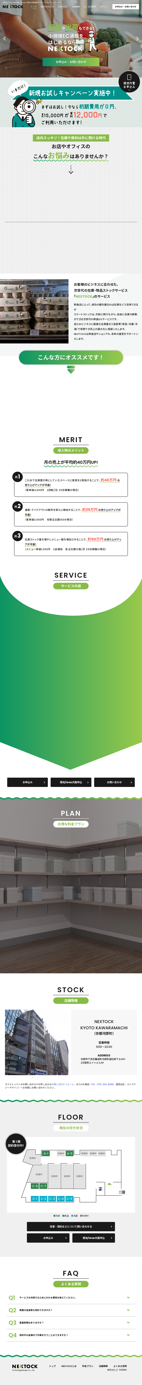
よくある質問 (90, 6)
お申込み (34, 782)
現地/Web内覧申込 (74, 782)
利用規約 (123, 1369)
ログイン (104, 6)
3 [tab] (38, 1077)
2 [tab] (35, 1077)
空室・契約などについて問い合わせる (81, 1226)
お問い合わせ (119, 782)
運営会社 (111, 1369)
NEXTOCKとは (47, 6)
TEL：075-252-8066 (103, 1084)
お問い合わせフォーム (63, 1084)
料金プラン (63, 6)
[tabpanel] (37, 1042)
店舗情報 (76, 6)
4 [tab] (40, 1077)
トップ (33, 6)
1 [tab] (32, 1077)
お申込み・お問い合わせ (125, 6)
